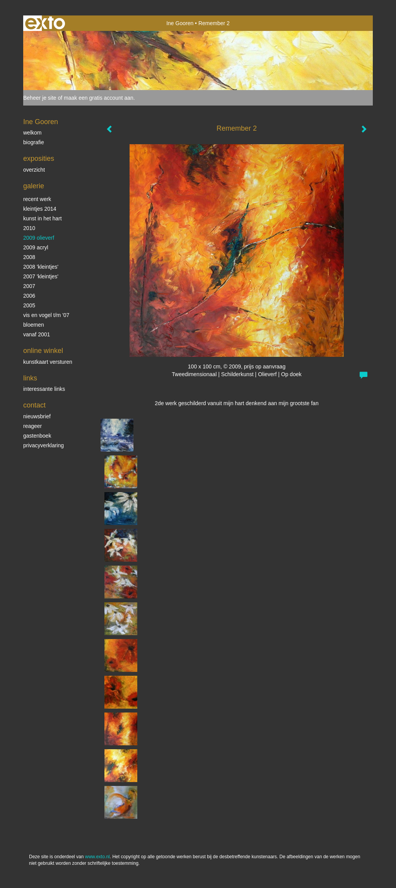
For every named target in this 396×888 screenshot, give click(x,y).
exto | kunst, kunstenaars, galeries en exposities (45, 23)
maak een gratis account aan (98, 98)
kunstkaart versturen (47, 362)
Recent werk (37, 199)
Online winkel (43, 351)
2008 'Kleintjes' (40, 267)
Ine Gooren (179, 23)
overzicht (34, 170)
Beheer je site (39, 98)
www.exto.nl (97, 856)
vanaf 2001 (36, 334)
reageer (32, 426)
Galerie (33, 186)
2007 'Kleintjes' (40, 276)
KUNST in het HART (42, 218)
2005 (29, 305)
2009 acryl (35, 247)
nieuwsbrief (37, 416)
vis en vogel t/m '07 (46, 315)
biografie (33, 142)
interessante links (44, 389)
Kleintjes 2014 (39, 209)
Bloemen (33, 325)
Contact (34, 405)
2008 (29, 257)
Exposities (38, 158)
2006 (29, 296)
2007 (29, 286)
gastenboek (37, 436)
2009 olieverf (38, 238)
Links (30, 378)
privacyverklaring (43, 445)
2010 (29, 228)
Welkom (32, 133)
